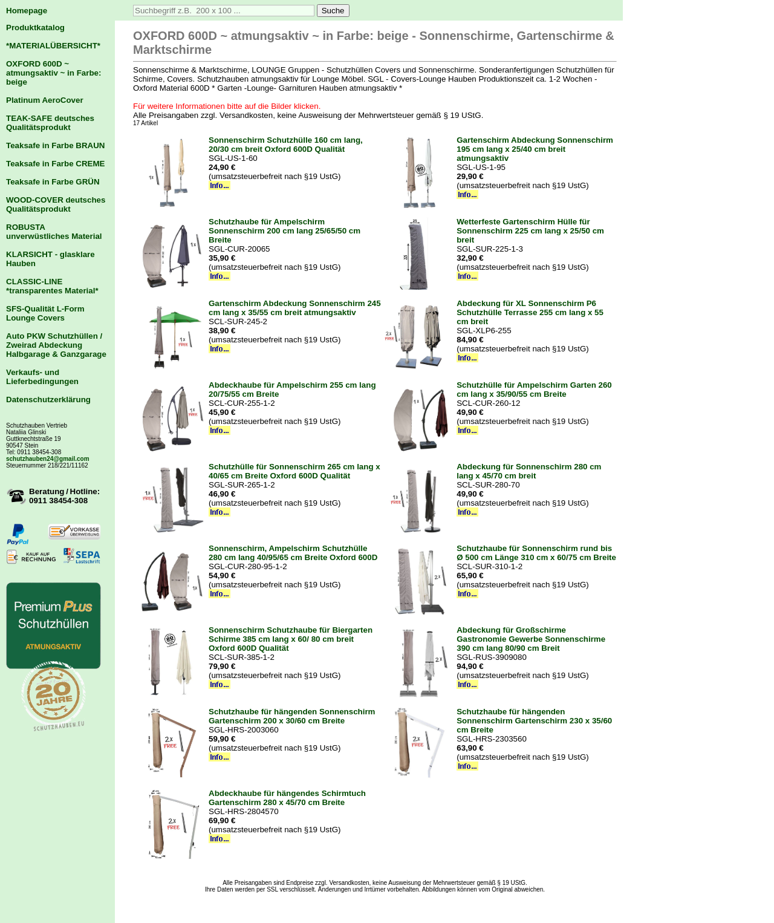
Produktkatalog (35, 27)
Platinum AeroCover (44, 100)
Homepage (26, 10)
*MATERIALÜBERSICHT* (53, 45)
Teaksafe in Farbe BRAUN (55, 145)
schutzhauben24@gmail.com (47, 458)
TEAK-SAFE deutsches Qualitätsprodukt (50, 123)
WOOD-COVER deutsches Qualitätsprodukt (55, 204)
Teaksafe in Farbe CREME (55, 163)
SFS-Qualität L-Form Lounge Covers (45, 313)
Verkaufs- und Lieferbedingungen (42, 377)
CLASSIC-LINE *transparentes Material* (52, 286)
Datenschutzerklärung (48, 399)
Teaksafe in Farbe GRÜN (53, 181)
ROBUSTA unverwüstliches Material (54, 232)
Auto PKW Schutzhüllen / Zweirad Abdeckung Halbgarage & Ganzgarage (56, 345)
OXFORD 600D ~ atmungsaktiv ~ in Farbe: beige (53, 72)
